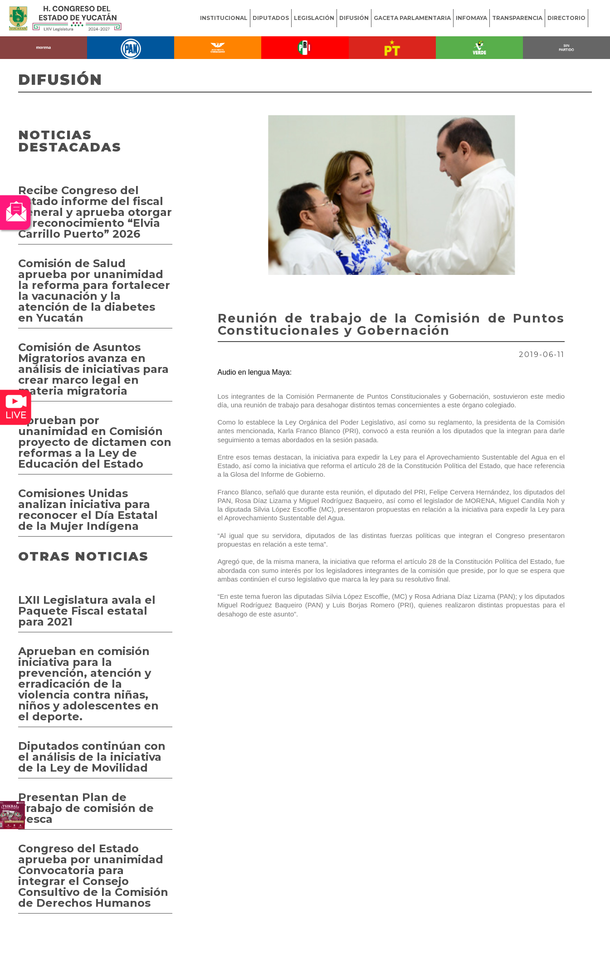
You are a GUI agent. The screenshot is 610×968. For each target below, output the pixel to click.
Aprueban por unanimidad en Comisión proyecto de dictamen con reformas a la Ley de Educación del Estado (94, 442)
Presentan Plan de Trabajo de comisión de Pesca (86, 808)
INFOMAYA (471, 18)
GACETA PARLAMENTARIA (412, 18)
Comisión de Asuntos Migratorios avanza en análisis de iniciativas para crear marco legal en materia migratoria (93, 369)
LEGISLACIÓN (314, 18)
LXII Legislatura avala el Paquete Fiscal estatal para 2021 (87, 610)
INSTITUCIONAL (224, 18)
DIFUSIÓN (354, 18)
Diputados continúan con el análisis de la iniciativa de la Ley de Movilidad (92, 756)
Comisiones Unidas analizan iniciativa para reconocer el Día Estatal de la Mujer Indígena (88, 510)
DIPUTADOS (271, 18)
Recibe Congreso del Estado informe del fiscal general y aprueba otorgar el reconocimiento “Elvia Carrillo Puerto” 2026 (95, 212)
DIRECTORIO (566, 18)
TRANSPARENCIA (517, 18)
